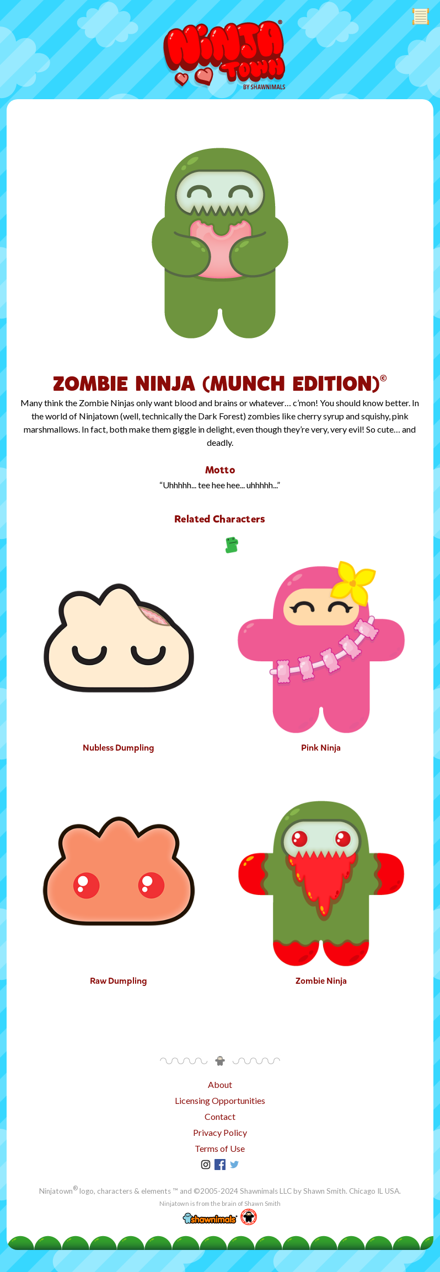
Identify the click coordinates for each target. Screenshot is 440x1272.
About (220, 1084)
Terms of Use (220, 1148)
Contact (220, 1116)
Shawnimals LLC (266, 1191)
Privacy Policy (220, 1132)
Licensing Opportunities (220, 1100)
